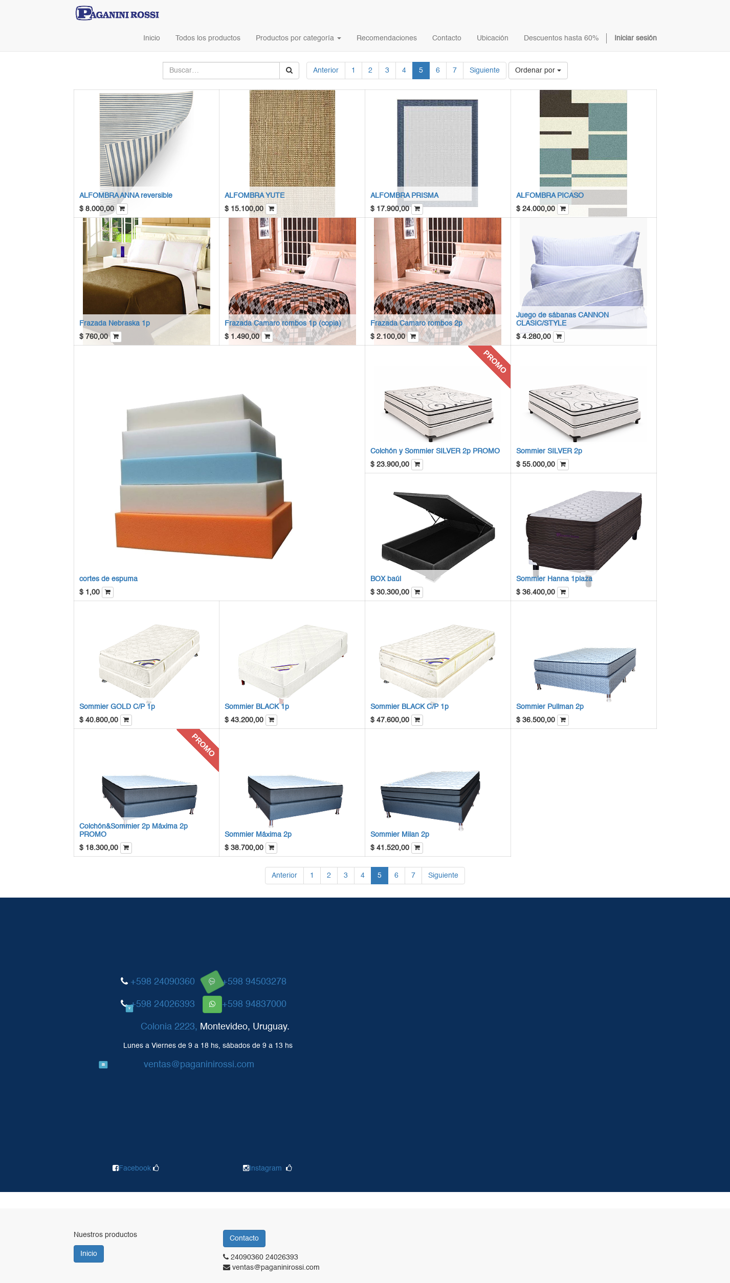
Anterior (326, 70)
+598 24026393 (162, 1004)
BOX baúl (385, 579)
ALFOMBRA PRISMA (404, 195)
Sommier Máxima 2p (258, 834)
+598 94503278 (254, 982)
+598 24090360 (162, 982)
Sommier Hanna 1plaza (554, 579)
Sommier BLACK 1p (257, 707)
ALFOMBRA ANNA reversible (125, 195)
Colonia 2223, (169, 1027)
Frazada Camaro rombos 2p (416, 323)
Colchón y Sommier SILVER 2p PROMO (435, 451)
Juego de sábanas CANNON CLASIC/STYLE (562, 319)
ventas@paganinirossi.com (199, 1064)
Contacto (244, 1238)
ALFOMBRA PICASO (550, 195)
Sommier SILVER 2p (549, 451)
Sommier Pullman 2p (550, 707)
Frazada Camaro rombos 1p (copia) (283, 323)
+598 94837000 (254, 1004)
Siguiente (485, 70)
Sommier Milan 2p (399, 834)
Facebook (136, 1168)
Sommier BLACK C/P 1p (409, 707)
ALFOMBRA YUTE (254, 195)
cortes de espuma (108, 579)
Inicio (88, 1253)
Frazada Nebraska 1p (114, 323)
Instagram (265, 1168)
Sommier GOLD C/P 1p (117, 707)
